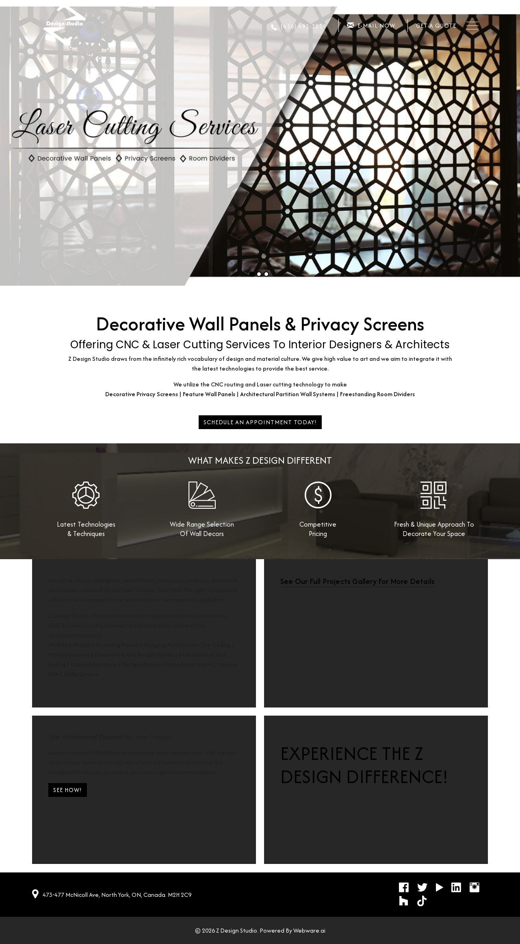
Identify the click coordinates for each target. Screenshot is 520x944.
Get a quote (436, 25)
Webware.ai (309, 930)
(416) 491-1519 (303, 26)
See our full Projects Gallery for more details (357, 581)
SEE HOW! (67, 790)
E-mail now (376, 25)
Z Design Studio (236, 930)
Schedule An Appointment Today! (260, 422)
